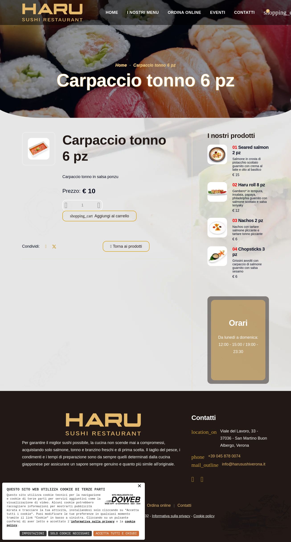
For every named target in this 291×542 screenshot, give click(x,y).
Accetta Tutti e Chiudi (116, 533)
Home (112, 12)
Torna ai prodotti (127, 246)
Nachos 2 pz (247, 220)
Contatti (244, 12)
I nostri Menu (143, 12)
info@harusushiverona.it (243, 464)
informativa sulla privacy (93, 521)
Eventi (217, 12)
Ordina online (184, 12)
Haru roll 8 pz (248, 184)
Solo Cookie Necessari (70, 533)
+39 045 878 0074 (224, 456)
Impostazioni (33, 533)
